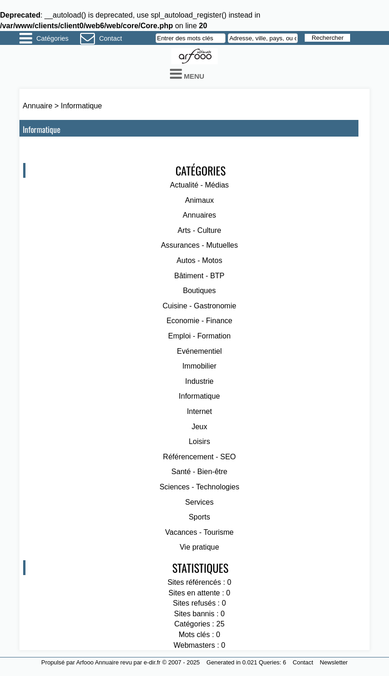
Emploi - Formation (199, 336)
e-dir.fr (152, 662)
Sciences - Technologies (199, 487)
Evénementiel (199, 351)
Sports (199, 517)
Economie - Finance (199, 321)
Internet (199, 411)
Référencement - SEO (199, 457)
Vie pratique (199, 547)
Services (199, 502)
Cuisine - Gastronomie (199, 306)
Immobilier (199, 366)
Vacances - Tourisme (199, 532)
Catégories (52, 38)
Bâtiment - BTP (199, 276)
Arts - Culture (199, 230)
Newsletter (333, 662)
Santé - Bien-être (199, 472)
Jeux (199, 427)
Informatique (81, 106)
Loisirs (199, 441)
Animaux (199, 200)
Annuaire (37, 106)
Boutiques (199, 290)
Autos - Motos (199, 260)
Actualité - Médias (199, 185)
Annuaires (199, 215)
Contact (110, 38)
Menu (187, 74)
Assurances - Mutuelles (199, 245)
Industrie (199, 381)
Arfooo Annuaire (97, 662)
